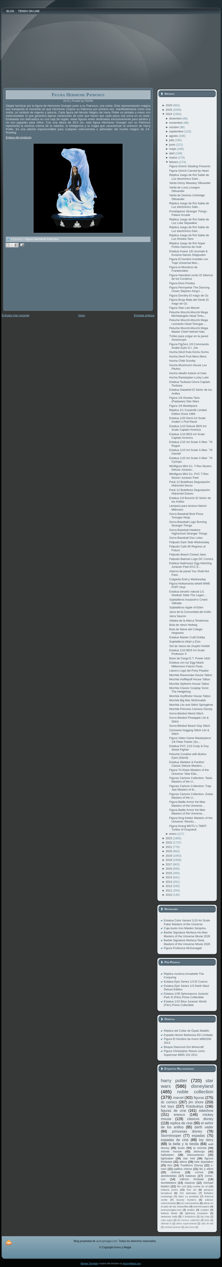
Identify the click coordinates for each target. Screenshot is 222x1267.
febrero (174, 162)
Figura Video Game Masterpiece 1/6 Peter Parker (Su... (190, 739)
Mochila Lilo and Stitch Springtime (191, 704)
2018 (169, 860)
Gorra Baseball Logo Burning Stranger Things (188, 523)
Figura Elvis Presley (182, 283)
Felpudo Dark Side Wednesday (189, 542)
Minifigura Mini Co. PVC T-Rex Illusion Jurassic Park (188, 475)
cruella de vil (200, 1186)
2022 (169, 842)
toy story (206, 1140)
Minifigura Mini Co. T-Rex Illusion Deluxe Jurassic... (190, 467)
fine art (191, 1189)
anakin (191, 1209)
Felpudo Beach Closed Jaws (187, 554)
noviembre (176, 122)
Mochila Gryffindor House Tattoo (189, 696)
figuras (199, 1098)
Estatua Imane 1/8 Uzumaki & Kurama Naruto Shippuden (188, 253)
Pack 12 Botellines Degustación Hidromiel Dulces (189, 491)
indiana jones (169, 1189)
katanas (191, 1175)
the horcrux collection (188, 1220)
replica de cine (181, 1123)
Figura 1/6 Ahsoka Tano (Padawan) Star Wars (184, 399)
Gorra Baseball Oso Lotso (186, 537)
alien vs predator (188, 1196)
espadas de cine (175, 1140)
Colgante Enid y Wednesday (187, 579)
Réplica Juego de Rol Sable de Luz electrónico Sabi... (189, 205)
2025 (169, 109)
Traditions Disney (191, 1165)
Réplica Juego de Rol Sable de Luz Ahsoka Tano (189, 237)
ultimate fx (166, 1223)
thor (169, 1165)
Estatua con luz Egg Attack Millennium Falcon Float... (186, 664)
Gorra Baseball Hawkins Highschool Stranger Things (188, 531)
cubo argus (167, 1220)
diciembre (176, 118)
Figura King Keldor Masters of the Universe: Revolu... (190, 819)
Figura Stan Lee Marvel (184, 307)
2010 (169, 894)
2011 (169, 890)
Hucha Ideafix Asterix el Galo (187, 373)
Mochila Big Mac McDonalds (187, 700)
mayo (173, 148)
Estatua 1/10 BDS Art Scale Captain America (187, 435)
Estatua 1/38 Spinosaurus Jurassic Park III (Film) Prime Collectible (186, 995)
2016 (169, 868)
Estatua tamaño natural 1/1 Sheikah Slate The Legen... (187, 593)
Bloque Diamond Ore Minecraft (183, 1047)
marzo (173, 157)
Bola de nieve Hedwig (183, 624)
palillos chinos (183, 1169)
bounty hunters (186, 1199)
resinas (175, 1172)
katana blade (169, 1213)
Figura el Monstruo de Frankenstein (183, 268)
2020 (169, 851)
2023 (169, 838)
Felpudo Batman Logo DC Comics (191, 559)
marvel (178, 1098)
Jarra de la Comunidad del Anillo (190, 612)
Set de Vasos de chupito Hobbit (189, 646)
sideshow (206, 1111)
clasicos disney (200, 1119)
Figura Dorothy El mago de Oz (188, 295)
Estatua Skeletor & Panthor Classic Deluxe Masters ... (187, 763)
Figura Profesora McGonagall (183, 948)
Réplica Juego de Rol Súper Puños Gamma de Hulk (187, 245)
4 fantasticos (189, 1216)
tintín (207, 1220)
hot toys (167, 1106)
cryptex (204, 1209)
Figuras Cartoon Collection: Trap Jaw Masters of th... (190, 787)
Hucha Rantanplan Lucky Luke (189, 377)
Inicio (81, 315)
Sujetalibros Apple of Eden (186, 607)
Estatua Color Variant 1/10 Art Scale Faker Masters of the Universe (187, 922)
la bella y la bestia (184, 1144)
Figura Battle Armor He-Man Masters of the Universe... (187, 803)
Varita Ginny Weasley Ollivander (190, 183)
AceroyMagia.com (132, 1263)
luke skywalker (203, 1161)
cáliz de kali (207, 1223)
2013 (169, 881)
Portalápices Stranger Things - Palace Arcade (188, 213)
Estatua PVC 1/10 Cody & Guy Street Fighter (189, 747)
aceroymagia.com (171, 1209)
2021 (169, 847)
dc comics (169, 1102)
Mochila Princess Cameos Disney (190, 709)
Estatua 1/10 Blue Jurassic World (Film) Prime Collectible (185, 1003)
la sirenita (199, 1148)
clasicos (190, 1182)
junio (172, 144)
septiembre (176, 131)
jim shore (196, 1102)
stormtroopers (201, 1206)
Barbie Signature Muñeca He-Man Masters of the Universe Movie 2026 (187, 934)
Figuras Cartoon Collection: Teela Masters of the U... (190, 779)
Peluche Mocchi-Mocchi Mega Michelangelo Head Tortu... (188, 314)
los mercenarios (190, 1203)
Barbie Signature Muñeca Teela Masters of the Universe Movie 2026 (187, 942)
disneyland (202, 1086)
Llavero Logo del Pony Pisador (189, 670)
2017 (169, 864)
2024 (169, 114)
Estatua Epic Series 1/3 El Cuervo (185, 981)
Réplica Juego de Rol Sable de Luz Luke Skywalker (189, 221)
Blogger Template (89, 1263)
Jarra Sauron (177, 616)
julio (172, 140)
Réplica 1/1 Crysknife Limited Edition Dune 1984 (188, 411)
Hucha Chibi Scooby (182, 360)
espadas (198, 1136)
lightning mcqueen (196, 1213)
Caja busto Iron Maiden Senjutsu (185, 928)
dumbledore (168, 1182)
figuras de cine (173, 1111)
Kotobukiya (194, 1106)
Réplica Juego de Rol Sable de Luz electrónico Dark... (189, 176)
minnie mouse (171, 1151)
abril (172, 153)
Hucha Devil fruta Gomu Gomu (189, 352)
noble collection (195, 1091)
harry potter (174, 1080)
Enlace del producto (18, 137)
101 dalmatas (188, 1193)
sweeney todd (169, 1216)
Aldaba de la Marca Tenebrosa (188, 620)
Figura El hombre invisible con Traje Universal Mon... (188, 260)
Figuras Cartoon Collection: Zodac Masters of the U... (191, 795)
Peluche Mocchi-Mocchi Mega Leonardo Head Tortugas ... (188, 321)
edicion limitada (191, 1179)
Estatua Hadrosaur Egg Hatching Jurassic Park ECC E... (190, 564)
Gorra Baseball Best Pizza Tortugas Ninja (186, 515)
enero (173, 833)
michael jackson (172, 1227)
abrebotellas (169, 1175)
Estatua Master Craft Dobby (187, 637)
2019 (169, 855)
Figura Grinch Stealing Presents (189, 166)
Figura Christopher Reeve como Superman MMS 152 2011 (184, 1052)
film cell (181, 1186)
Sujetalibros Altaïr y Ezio (184, 641)
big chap (205, 1216)
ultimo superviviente (186, 1223)
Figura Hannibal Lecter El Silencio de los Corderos (191, 276)
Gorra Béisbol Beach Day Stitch (189, 725)
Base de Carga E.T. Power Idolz (189, 658)
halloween (167, 1154)
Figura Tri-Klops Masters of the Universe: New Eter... (189, 771)
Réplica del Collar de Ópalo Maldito (186, 1030)
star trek (189, 1158)
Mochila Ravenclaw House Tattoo (190, 675)
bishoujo (199, 1151)
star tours (190, 1227)
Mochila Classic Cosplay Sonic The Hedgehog (189, 689)
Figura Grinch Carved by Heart (189, 170)
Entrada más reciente (15, 315)
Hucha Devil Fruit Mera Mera (187, 356)
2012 (169, 886)
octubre (174, 127)
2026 (169, 105)
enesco (179, 1115)
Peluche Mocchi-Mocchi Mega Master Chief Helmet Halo (188, 329)
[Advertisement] (36, 282)
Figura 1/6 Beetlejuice (183, 405)
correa (199, 1172)
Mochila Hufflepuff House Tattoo (189, 679)
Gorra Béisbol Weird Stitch (186, 713)
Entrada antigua (144, 315)
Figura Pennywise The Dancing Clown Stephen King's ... (189, 289)
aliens (183, 1161)
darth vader (203, 1127)
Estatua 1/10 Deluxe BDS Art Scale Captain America (187, 427)
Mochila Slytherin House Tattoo (189, 683)
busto (181, 1148)
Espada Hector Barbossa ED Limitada (188, 1035)
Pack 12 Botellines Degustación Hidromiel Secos (189, 483)
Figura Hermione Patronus (78, 94)
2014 (169, 877)
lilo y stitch (206, 1169)
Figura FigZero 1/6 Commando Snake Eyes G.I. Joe (189, 345)
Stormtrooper (171, 1136)
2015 (169, 873)
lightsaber (167, 1158)
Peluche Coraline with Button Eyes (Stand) (187, 755)
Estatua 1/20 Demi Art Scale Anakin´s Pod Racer (187, 419)
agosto (174, 136)
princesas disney (187, 1131)
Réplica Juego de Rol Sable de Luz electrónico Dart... (189, 228)
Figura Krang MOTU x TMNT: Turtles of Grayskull (188, 827)
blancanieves (195, 1154)
